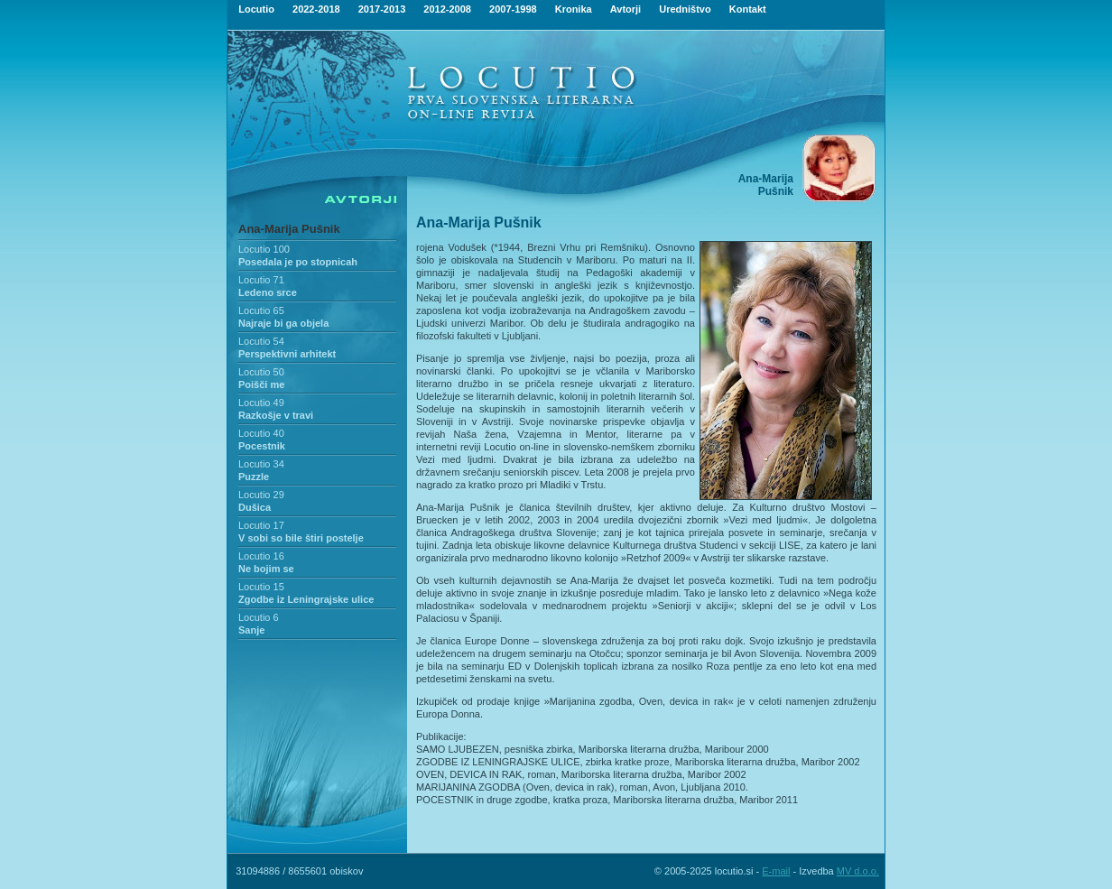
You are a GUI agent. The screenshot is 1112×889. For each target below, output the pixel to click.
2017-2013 (382, 9)
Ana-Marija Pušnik (289, 229)
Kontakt (747, 9)
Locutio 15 (261, 586)
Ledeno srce (267, 292)
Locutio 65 (261, 310)
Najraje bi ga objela (283, 323)
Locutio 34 (261, 463)
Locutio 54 (261, 341)
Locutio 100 (264, 249)
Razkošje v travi (275, 415)
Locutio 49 (261, 402)
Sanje (251, 630)
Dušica (254, 507)
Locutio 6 (258, 617)
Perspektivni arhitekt (287, 353)
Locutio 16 (261, 556)
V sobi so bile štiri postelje (301, 537)
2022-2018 (316, 9)
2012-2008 (447, 9)
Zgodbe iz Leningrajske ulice (306, 599)
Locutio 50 (261, 371)
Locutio (256, 9)
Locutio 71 (261, 279)
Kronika (573, 9)
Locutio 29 (261, 494)
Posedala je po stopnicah (297, 261)
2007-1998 (513, 9)
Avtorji (625, 9)
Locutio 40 (261, 433)
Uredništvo (684, 9)
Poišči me (261, 384)
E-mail (776, 871)
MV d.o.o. (858, 871)
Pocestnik (261, 445)
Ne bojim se (266, 568)
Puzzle (253, 476)
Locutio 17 (261, 525)
